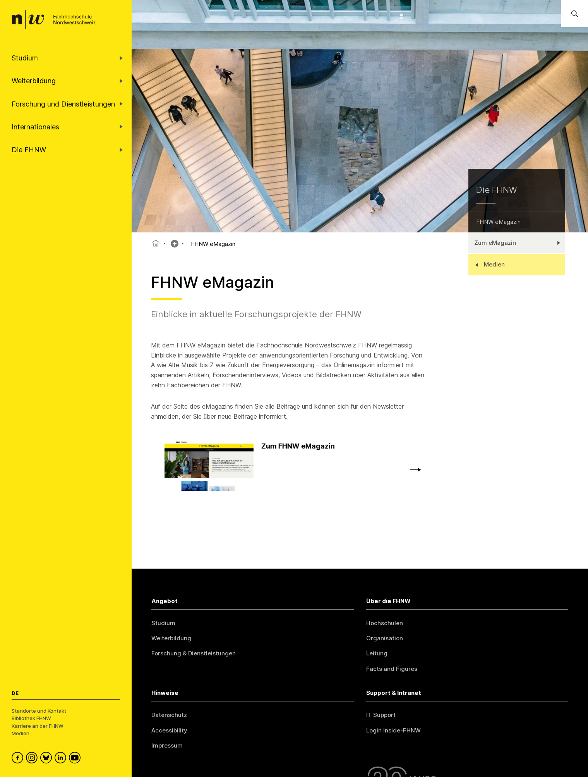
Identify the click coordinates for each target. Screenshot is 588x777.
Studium (163, 623)
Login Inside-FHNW (393, 730)
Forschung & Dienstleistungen (193, 653)
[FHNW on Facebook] (19, 759)
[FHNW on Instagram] (33, 759)
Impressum (167, 745)
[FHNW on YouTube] (76, 759)
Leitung (376, 653)
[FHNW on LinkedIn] (62, 759)
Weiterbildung (171, 638)
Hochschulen (384, 623)
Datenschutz (169, 715)
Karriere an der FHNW (37, 726)
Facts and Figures (391, 668)
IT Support (381, 715)
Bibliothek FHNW (31, 718)
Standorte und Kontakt (39, 711)
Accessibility (169, 730)
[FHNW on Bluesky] (47, 759)
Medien (20, 733)
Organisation (384, 638)
